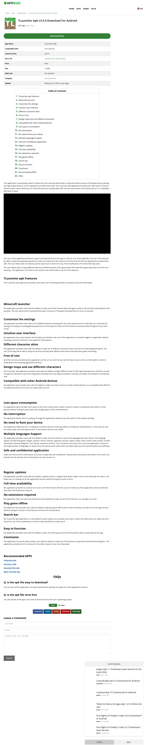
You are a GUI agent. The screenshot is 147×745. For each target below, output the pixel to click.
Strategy (111, 177)
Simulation (121, 41)
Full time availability (28, 146)
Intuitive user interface (30, 104)
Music (110, 150)
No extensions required (30, 149)
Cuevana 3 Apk (11, 569)
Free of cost (25, 112)
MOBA (110, 145)
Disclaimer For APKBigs (114, 742)
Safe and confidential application (34, 138)
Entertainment (22, 10)
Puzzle (110, 154)
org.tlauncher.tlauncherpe (52, 55)
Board (110, 122)
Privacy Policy (128, 742)
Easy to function (27, 161)
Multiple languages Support (32, 134)
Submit (10, 666)
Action (120, 53)
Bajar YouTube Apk (13, 576)
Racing (110, 159)
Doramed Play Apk (12, 572)
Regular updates (27, 142)
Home (101, 3)
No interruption (27, 127)
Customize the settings (30, 100)
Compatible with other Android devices (37, 119)
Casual (110, 131)
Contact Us (138, 742)
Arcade (110, 118)
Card (110, 127)
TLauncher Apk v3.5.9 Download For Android (44, 10)
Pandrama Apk (11, 565)
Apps (108, 3)
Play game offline (27, 153)
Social (120, 67)
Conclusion (25, 165)
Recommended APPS (29, 168)
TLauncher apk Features (30, 93)
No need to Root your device (32, 131)
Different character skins (30, 108)
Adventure (112, 113)
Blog (123, 3)
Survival (111, 182)
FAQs (22, 172)
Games (116, 3)
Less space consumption (30, 123)
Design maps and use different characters (38, 115)
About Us (102, 742)
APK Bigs (23, 22)
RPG (109, 164)
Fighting (111, 136)
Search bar (25, 157)
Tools (120, 30)
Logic (110, 141)
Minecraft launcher (28, 96)
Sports (110, 173)
